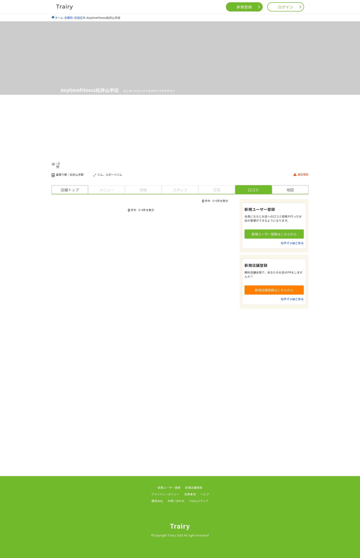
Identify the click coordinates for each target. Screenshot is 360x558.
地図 (290, 190)
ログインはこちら (292, 243)
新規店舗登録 (193, 487)
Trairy (180, 525)
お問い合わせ (176, 501)
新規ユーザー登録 (169, 487)
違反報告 (301, 174)
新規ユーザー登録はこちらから (274, 234)
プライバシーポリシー (165, 494)
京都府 (69, 18)
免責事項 (190, 494)
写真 (216, 190)
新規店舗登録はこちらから (274, 290)
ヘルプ (204, 494)
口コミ (253, 190)
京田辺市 (79, 18)
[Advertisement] (186, 133)
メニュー (106, 190)
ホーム (57, 18)
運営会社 (157, 501)
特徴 (143, 190)
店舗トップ (70, 190)
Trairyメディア (198, 501)
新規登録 (244, 7)
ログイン (285, 7)
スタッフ (180, 190)
